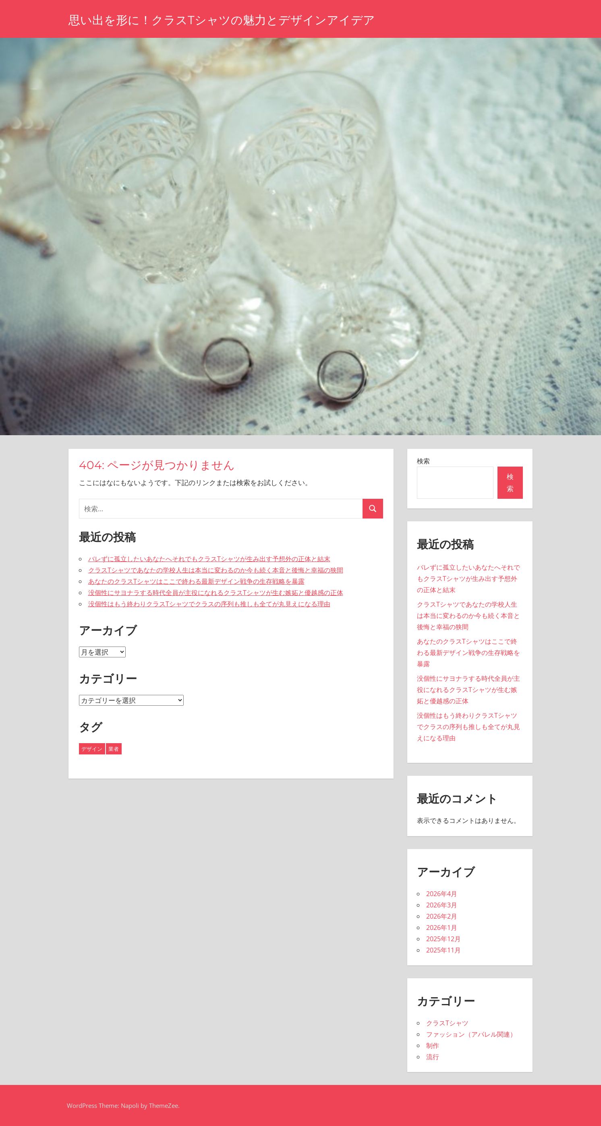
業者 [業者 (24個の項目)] (113, 748)
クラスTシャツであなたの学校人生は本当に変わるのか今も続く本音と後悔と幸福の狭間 (215, 570)
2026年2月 (441, 916)
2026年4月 (441, 893)
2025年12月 (443, 938)
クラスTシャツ (447, 1023)
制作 (432, 1045)
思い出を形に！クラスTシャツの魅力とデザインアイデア (237, 19)
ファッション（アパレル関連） (471, 1034)
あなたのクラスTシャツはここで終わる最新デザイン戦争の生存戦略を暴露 (196, 581)
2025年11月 (443, 950)
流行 (432, 1056)
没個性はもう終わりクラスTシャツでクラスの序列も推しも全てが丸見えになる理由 (209, 603)
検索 (423, 461)
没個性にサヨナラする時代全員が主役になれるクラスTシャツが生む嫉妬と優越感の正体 (215, 592)
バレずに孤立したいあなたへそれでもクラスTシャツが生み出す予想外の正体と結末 (209, 558)
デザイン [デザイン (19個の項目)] (91, 748)
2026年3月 (441, 905)
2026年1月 (441, 927)
